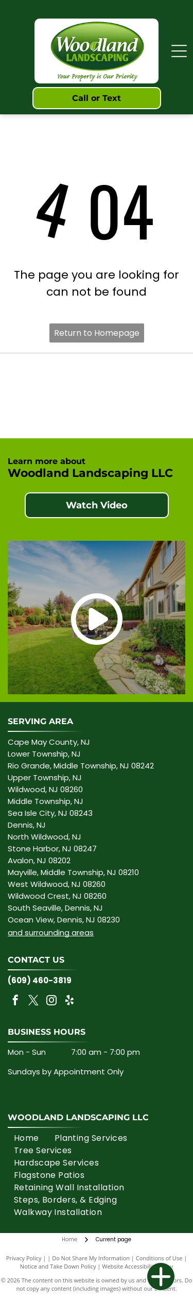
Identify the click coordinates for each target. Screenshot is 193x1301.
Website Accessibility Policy (137, 1266)
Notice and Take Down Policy (58, 1266)
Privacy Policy (24, 1258)
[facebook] (15, 1001)
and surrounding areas (51, 932)
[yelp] (69, 1001)
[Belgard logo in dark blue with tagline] (55, 413)
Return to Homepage (96, 333)
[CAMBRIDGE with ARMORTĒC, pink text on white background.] (55, 377)
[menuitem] (26, 1138)
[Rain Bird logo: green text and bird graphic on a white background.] (139, 377)
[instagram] (51, 1001)
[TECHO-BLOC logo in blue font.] (139, 413)
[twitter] (33, 1001)
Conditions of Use (159, 1258)
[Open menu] (179, 51)
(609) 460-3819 (40, 980)
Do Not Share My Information (91, 1258)
